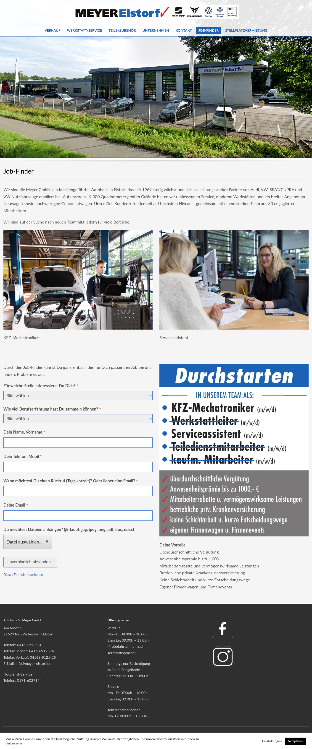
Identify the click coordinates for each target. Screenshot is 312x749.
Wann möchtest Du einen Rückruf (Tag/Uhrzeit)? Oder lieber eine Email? (70, 480)
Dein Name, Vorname (24, 431)
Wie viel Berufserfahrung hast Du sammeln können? (52, 408)
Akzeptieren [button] (296, 741)
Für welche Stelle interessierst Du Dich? (40, 385)
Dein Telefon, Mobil (22, 456)
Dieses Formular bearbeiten (23, 575)
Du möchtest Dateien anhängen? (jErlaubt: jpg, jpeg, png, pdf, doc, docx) (68, 529)
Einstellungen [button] (272, 741)
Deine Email (15, 504)
